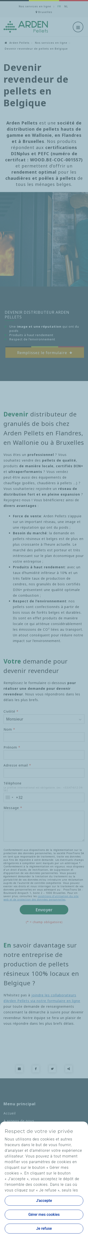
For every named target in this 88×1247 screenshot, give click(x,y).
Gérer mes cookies (44, 1214)
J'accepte (44, 1200)
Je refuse (44, 1228)
